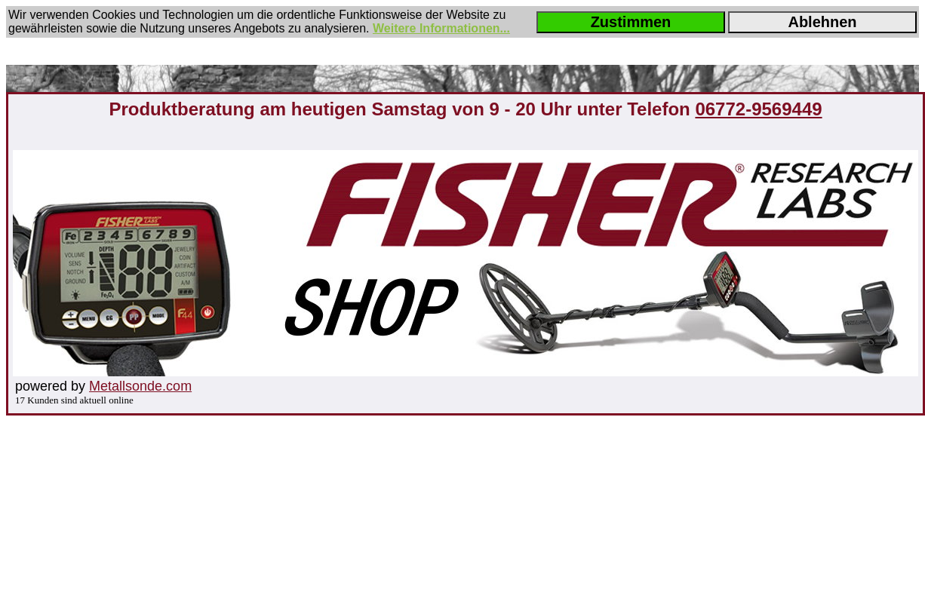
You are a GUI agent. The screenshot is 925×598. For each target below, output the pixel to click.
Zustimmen (631, 22)
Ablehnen (822, 22)
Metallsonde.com (140, 386)
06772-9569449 (758, 109)
